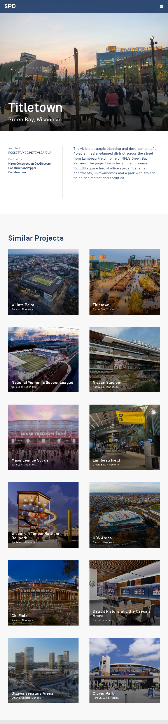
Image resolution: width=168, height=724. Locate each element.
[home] (10, 6)
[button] (161, 6)
